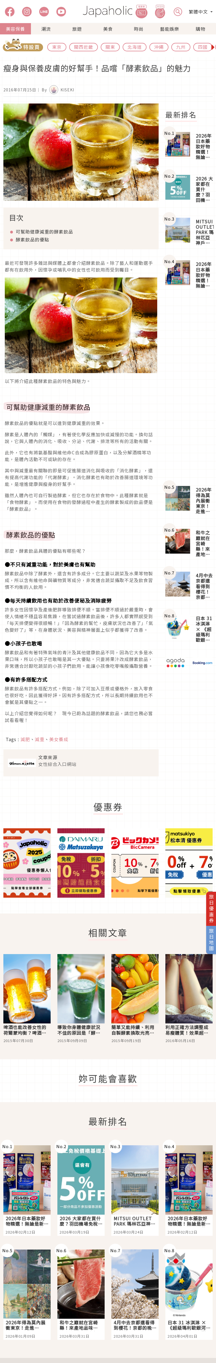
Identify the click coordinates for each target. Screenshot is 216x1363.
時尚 (138, 28)
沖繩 (159, 46)
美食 (108, 28)
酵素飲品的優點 (32, 239)
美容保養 (15, 28)
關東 (110, 46)
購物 (200, 28)
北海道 (134, 46)
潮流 (46, 28)
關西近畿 (83, 46)
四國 (203, 46)
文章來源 (47, 757)
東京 (57, 46)
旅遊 (77, 28)
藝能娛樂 (169, 28)
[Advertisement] (189, 387)
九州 (181, 46)
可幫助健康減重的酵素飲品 (44, 231)
